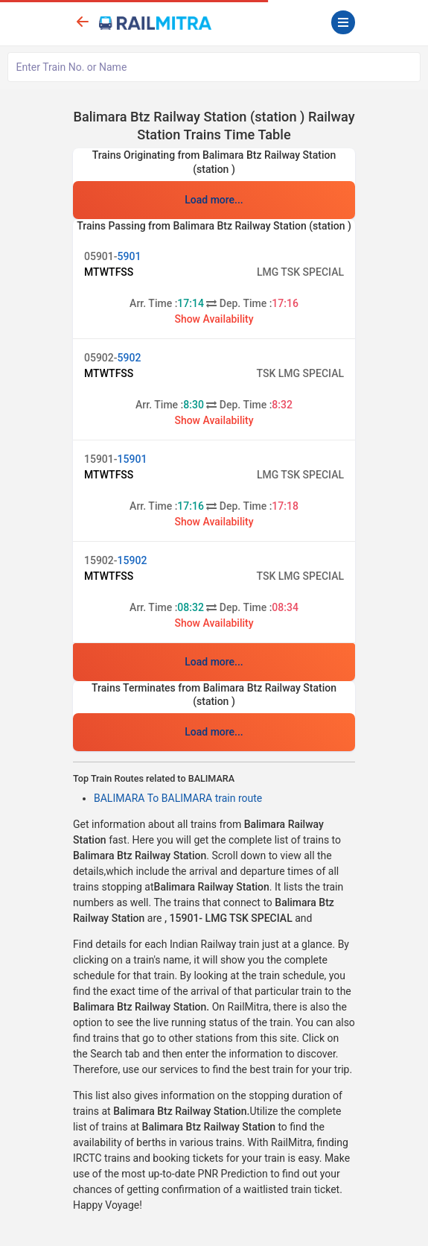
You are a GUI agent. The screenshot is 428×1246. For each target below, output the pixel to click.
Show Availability (213, 319)
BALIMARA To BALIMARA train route (178, 798)
